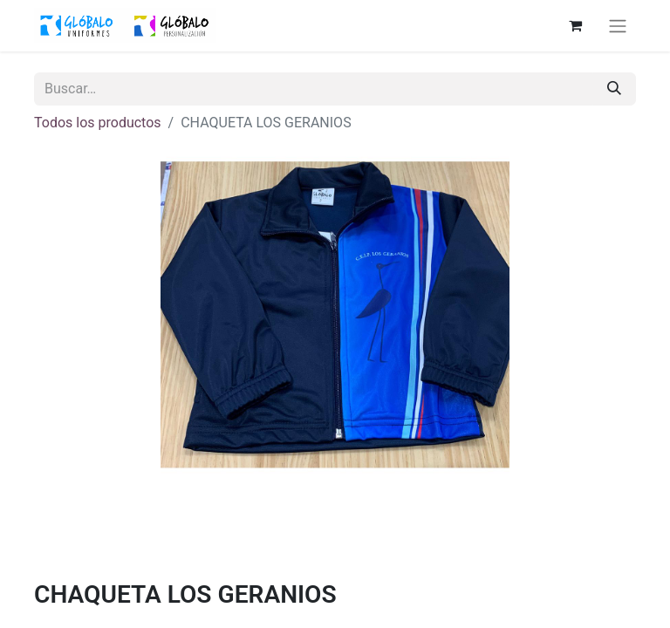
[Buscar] (614, 89)
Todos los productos (97, 122)
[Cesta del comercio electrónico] (574, 25)
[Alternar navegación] (617, 25)
